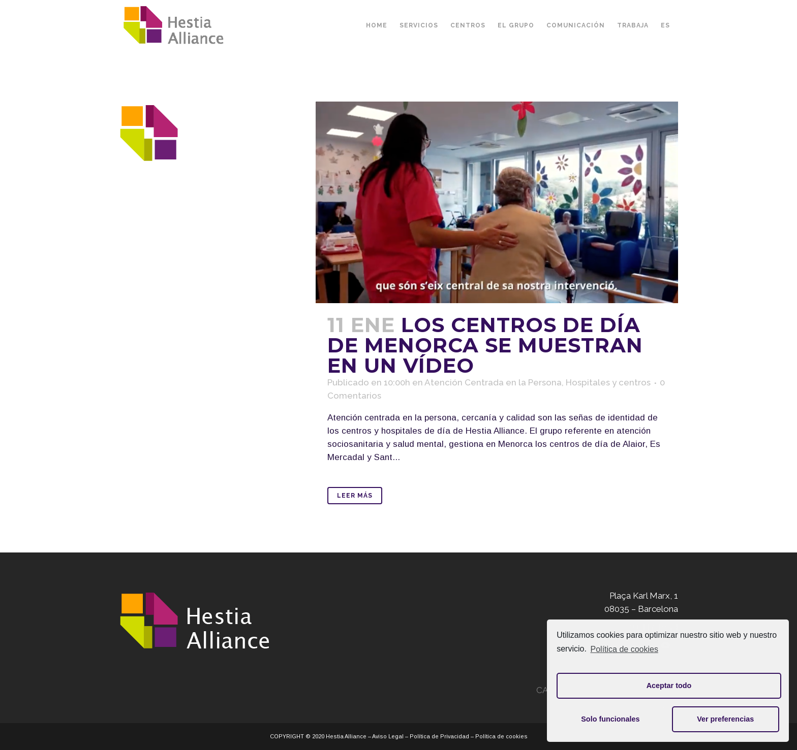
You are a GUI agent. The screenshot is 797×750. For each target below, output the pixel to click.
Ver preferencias (725, 719)
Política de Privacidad (439, 736)
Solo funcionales (610, 719)
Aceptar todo (669, 685)
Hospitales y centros (608, 382)
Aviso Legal (388, 736)
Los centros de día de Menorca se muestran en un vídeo (485, 345)
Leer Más (355, 495)
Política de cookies (624, 649)
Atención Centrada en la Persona (493, 382)
